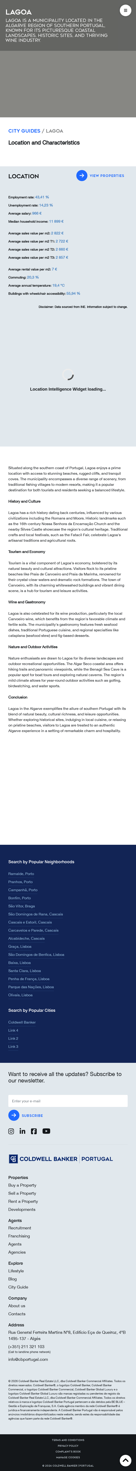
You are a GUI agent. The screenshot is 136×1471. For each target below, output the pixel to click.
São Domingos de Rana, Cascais (35, 914)
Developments (21, 1209)
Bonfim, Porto (19, 898)
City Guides (24, 131)
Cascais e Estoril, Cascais (30, 922)
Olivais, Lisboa (20, 995)
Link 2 (13, 1038)
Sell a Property (22, 1193)
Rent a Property (23, 1201)
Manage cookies (68, 1457)
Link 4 (13, 1030)
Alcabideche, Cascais (26, 938)
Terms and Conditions (68, 1440)
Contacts (16, 1313)
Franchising (19, 1236)
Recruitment (19, 1227)
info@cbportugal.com (28, 1359)
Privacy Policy (68, 1446)
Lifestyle (16, 1270)
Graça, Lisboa (19, 946)
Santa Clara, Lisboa (24, 971)
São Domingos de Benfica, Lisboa (36, 954)
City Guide (18, 1287)
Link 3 (13, 1046)
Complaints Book (68, 1451)
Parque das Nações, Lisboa (31, 987)
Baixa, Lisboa (19, 962)
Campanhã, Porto (22, 890)
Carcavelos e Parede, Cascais (33, 930)
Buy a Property (22, 1185)
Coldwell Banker (22, 1022)
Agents (15, 1244)
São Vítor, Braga (21, 906)
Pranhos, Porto (20, 882)
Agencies (17, 1252)
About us (16, 1305)
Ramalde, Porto (21, 874)
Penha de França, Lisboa (28, 979)
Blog (12, 1278)
